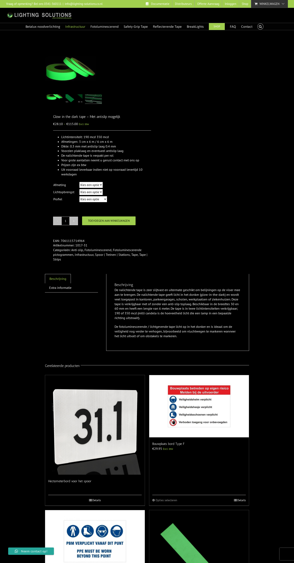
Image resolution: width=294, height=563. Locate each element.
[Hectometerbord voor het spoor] (95, 425)
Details (96, 500)
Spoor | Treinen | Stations (112, 255)
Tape (134, 255)
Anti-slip (77, 250)
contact (117, 160)
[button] (260, 26)
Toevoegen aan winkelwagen (109, 221)
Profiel (57, 199)
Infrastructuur (84, 255)
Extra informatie (60, 288)
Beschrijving (57, 279)
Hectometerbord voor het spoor (69, 481)
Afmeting (59, 185)
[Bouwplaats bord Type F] (199, 406)
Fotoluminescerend (98, 250)
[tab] (58, 278)
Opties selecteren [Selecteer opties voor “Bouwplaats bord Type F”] (166, 500)
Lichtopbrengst (63, 192)
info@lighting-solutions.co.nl (83, 4)
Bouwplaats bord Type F (168, 444)
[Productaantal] (65, 221)
